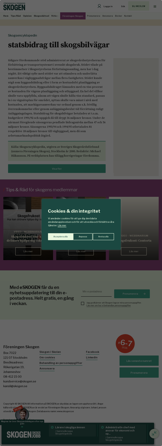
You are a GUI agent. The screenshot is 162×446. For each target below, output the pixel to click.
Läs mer (62, 225)
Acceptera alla (101, 235)
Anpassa (57, 235)
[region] (81, 223)
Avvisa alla (78, 235)
